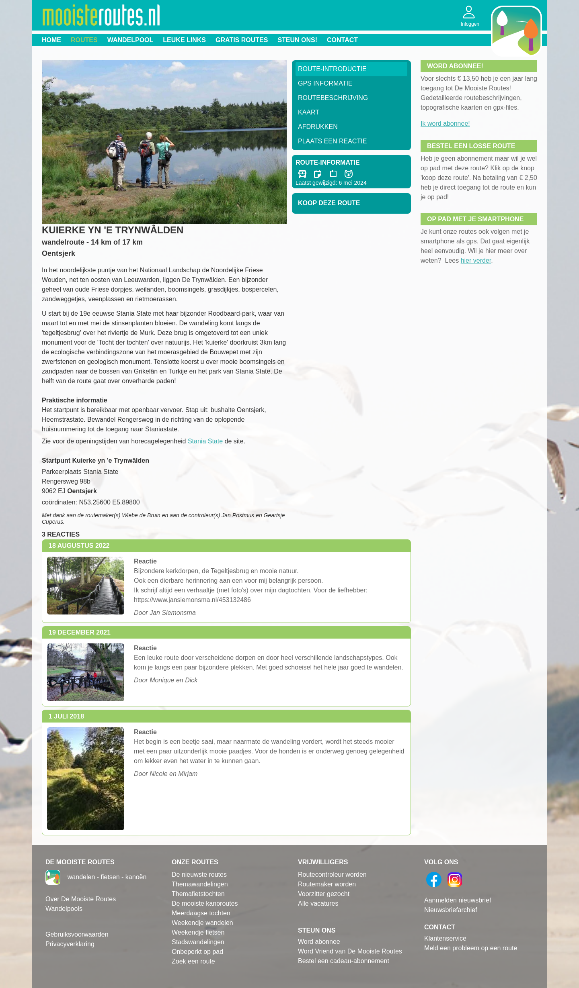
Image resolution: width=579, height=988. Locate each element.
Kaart (308, 112)
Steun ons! (297, 40)
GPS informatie (325, 83)
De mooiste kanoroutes (205, 903)
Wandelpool (130, 40)
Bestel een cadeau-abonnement (343, 960)
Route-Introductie (332, 68)
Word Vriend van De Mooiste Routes (350, 951)
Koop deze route (329, 203)
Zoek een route (193, 961)
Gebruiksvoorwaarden (77, 934)
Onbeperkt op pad (197, 951)
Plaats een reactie (332, 141)
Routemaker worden (327, 884)
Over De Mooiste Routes (80, 899)
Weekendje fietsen (198, 932)
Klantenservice (445, 938)
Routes (84, 40)
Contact (342, 40)
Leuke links (184, 40)
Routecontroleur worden (332, 874)
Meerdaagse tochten (201, 913)
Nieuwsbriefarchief (450, 909)
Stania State (205, 441)
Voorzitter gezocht (323, 893)
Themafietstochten (198, 893)
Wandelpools (63, 908)
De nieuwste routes (199, 874)
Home (51, 40)
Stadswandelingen (198, 942)
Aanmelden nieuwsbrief (457, 900)
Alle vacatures (318, 903)
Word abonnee (319, 941)
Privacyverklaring (69, 944)
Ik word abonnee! (445, 123)
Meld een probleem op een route (470, 948)
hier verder (476, 260)
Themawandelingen (200, 884)
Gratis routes (242, 40)
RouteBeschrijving (333, 97)
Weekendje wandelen (202, 922)
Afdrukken (318, 126)
